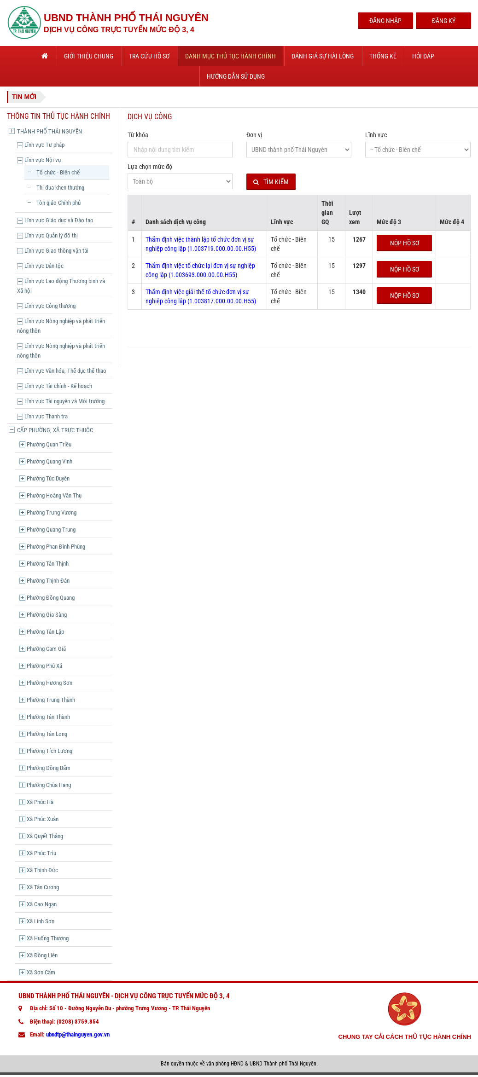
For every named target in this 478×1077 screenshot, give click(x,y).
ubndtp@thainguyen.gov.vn (78, 1034)
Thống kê (382, 56)
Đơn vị (254, 135)
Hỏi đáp (423, 56)
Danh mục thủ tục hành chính (230, 56)
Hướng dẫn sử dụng (236, 76)
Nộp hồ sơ (404, 243)
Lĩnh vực (376, 135)
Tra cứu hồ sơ (149, 56)
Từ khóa (138, 135)
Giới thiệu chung (88, 56)
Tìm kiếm (271, 182)
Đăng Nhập (385, 20)
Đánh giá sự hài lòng (322, 56)
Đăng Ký (443, 20)
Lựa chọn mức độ (150, 166)
